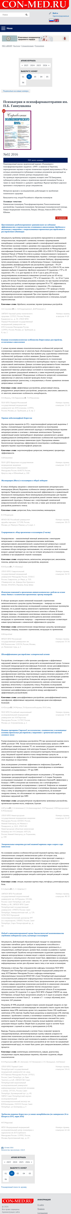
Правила (41, 1209)
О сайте (41, 1205)
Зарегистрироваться (61, 16)
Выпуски (17, 46)
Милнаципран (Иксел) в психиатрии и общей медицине (24, 481)
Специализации (27, 46)
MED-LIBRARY (7, 46)
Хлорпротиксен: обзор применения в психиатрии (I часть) (26, 532)
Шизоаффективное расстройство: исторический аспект (25, 654)
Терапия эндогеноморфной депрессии (16, 418)
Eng (55, 20)
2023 (26, 65)
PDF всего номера (35, 160)
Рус (50, 20)
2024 (32, 65)
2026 (45, 65)
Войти (55, 13)
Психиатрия (39, 46)
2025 (39, 65)
